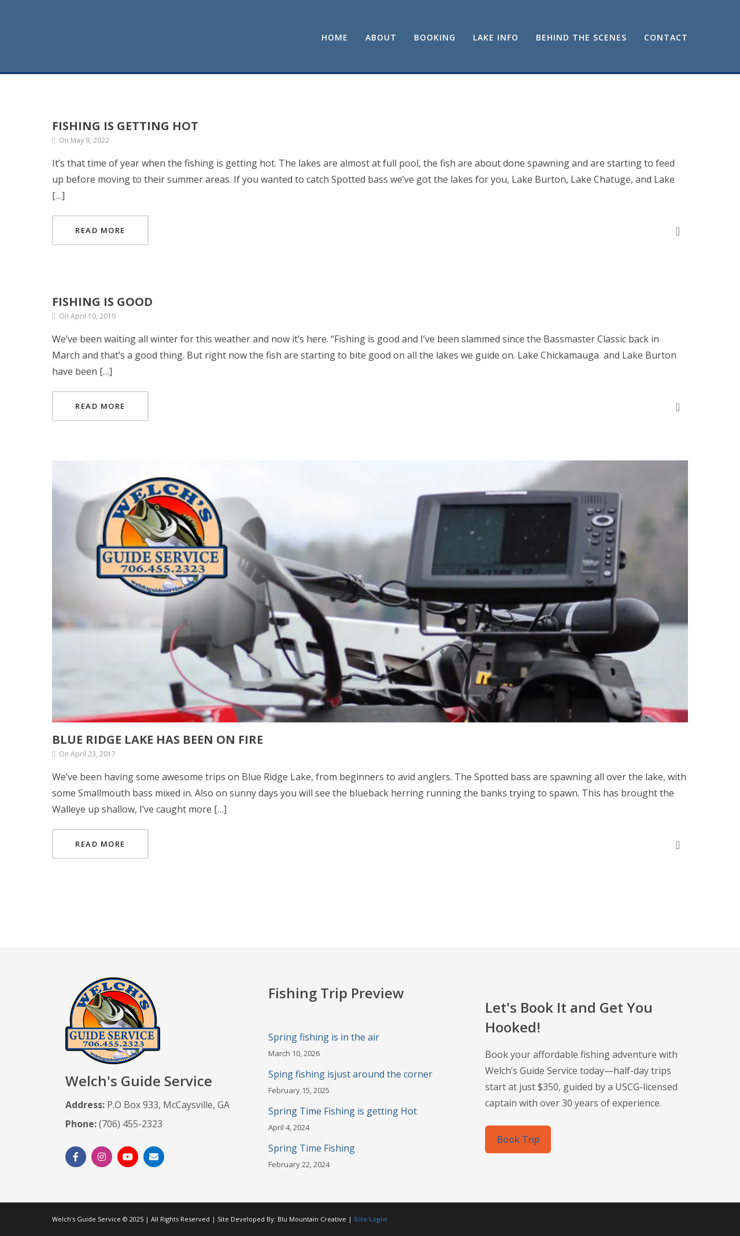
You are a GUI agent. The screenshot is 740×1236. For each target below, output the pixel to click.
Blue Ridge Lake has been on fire (157, 739)
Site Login (370, 1219)
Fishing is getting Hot (125, 126)
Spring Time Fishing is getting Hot (342, 1111)
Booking (435, 37)
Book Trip (518, 1139)
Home (334, 37)
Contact (666, 37)
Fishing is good (102, 301)
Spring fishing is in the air (323, 1037)
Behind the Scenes (581, 37)
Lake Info (496, 37)
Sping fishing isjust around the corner (350, 1074)
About (381, 37)
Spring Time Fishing (311, 1148)
